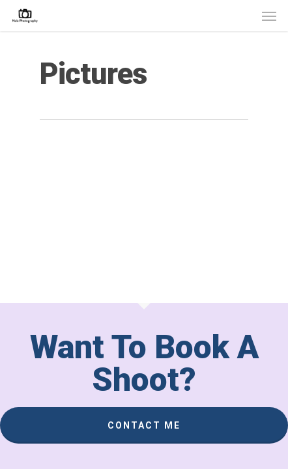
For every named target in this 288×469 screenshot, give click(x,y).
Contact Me (144, 425)
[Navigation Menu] (269, 15)
